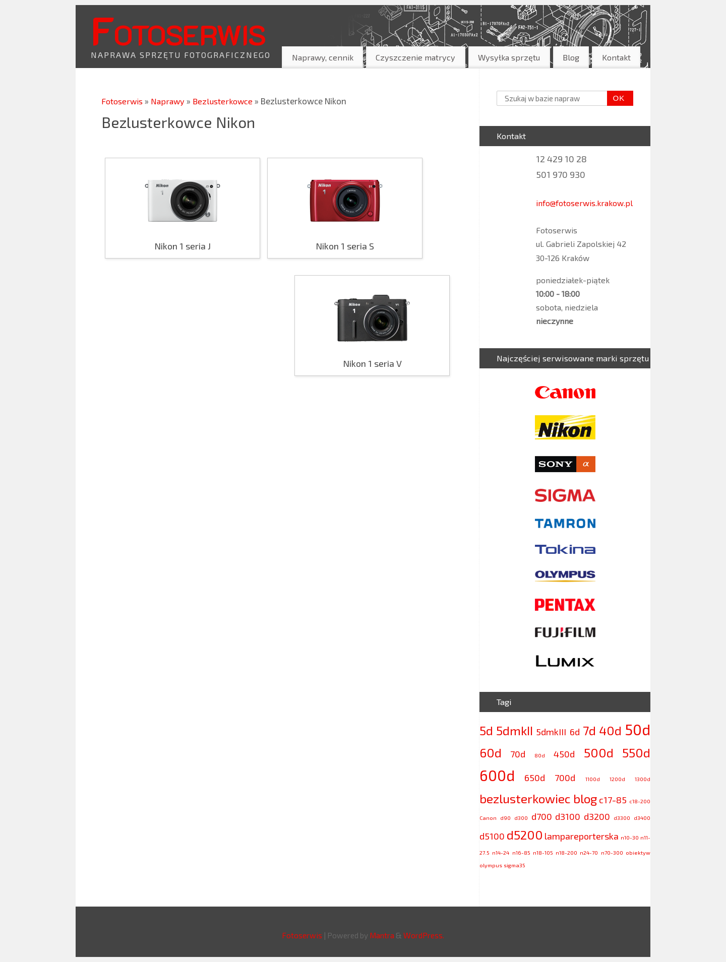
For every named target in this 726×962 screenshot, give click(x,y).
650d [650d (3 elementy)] (534, 777)
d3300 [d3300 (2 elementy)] (622, 817)
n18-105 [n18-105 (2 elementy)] (543, 852)
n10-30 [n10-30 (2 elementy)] (630, 837)
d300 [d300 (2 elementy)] (521, 817)
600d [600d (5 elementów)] (497, 775)
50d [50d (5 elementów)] (637, 729)
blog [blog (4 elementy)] (585, 798)
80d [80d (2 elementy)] (539, 755)
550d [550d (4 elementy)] (636, 752)
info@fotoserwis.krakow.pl (584, 203)
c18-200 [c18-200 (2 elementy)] (639, 801)
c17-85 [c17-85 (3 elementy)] (613, 799)
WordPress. (423, 935)
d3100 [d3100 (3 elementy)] (567, 816)
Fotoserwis (178, 30)
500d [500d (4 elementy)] (599, 752)
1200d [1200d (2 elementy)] (617, 779)
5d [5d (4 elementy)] (486, 730)
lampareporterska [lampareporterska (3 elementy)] (581, 836)
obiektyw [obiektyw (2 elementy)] (638, 852)
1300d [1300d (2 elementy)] (642, 779)
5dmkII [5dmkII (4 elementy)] (514, 730)
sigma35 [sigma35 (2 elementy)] (514, 865)
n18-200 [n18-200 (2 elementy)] (566, 852)
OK (616, 98)
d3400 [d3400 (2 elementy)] (642, 817)
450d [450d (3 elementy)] (564, 753)
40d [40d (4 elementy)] (610, 730)
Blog (571, 57)
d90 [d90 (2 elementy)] (505, 817)
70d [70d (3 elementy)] (517, 753)
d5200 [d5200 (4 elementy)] (525, 834)
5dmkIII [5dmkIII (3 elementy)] (551, 731)
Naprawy (172, 101)
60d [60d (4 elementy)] (490, 752)
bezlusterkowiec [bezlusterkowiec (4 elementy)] (525, 798)
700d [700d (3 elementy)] (565, 777)
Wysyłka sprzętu (509, 57)
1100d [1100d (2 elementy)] (592, 779)
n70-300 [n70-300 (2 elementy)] (612, 852)
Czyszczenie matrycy (415, 57)
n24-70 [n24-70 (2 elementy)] (589, 852)
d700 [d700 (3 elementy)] (541, 816)
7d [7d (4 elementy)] (589, 730)
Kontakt (616, 57)
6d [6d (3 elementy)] (575, 731)
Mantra (382, 935)
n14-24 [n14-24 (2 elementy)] (500, 852)
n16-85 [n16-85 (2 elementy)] (521, 852)
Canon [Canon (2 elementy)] (488, 817)
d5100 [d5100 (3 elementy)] (492, 836)
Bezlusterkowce (228, 101)
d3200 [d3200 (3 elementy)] (597, 816)
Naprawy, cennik (322, 57)
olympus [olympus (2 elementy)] (490, 865)
